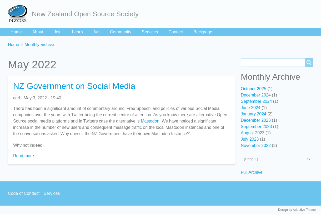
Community (120, 32)
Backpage (202, 32)
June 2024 (250, 107)
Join (58, 32)
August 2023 (252, 133)
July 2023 (250, 139)
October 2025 (253, 88)
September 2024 (256, 101)
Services (150, 32)
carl (16, 98)
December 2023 (256, 120)
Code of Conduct (23, 193)
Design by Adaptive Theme (297, 210)
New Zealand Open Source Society (85, 14)
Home (16, 32)
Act (96, 32)
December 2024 (256, 95)
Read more (23, 156)
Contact (175, 32)
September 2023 (256, 126)
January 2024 (253, 114)
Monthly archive (39, 44)
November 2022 (256, 145)
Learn (77, 32)
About (37, 32)
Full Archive (252, 172)
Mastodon (150, 121)
